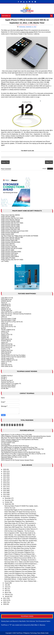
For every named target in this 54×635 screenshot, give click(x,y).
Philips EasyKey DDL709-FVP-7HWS (12, 259)
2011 (4, 598)
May (6, 588)
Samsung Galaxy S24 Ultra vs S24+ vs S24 (14, 450)
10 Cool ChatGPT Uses (8, 442)
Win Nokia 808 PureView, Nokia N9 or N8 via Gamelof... (20, 544)
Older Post (49, 162)
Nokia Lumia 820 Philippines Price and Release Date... (20, 571)
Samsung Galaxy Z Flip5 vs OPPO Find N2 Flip (15, 455)
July (6, 585)
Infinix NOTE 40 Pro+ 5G (8, 326)
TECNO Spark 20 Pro (7, 358)
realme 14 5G (5, 307)
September (8, 504)
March (7, 592)
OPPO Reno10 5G (6, 347)
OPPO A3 (4, 317)
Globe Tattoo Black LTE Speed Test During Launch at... (20, 511)
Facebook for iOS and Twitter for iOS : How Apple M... (20, 525)
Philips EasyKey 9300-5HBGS (10, 256)
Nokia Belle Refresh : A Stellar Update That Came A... (20, 579)
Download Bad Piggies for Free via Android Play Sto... (20, 510)
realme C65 (4, 323)
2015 (4, 490)
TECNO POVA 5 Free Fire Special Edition (13, 357)
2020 (4, 481)
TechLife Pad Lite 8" (7, 380)
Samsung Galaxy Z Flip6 (8, 320)
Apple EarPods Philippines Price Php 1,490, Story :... (20, 542)
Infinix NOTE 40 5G (7, 325)
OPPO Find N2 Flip (6, 458)
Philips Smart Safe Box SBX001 (10, 239)
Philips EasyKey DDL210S (9, 255)
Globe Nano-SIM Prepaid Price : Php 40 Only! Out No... (20, 527)
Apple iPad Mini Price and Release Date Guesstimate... (20, 536)
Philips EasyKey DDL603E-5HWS (11, 251)
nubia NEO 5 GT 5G (7, 298)
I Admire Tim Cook (9, 508)
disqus (44, 168)
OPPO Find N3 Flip (6, 344)
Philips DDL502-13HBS (8, 216)
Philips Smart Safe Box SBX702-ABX (12, 237)
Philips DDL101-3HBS (7, 250)
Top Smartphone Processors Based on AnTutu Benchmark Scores (20, 452)
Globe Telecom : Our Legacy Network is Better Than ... (20, 535)
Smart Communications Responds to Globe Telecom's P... (21, 529)
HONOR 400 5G (6, 306)
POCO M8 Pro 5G (6, 299)
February (7, 594)
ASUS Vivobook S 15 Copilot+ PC (11, 383)
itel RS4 (3, 328)
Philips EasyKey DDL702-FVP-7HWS (12, 218)
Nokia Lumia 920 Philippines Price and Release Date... (20, 573)
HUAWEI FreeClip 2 (7, 375)
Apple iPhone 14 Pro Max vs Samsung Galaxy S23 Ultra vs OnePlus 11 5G (23, 453)
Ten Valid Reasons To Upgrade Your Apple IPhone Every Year (19, 447)
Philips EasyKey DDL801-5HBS (10, 221)
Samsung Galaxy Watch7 (8, 385)
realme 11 (4, 363)
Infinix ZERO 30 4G (7, 366)
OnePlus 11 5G (5, 349)
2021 (4, 479)
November (8, 500)
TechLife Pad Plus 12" (7, 382)
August (7, 583)
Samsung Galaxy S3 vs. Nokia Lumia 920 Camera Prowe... (21, 562)
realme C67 (4, 342)
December (8, 498)
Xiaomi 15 (4, 302)
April (6, 590)
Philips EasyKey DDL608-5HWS (10, 242)
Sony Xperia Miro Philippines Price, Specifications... (19, 521)
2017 (4, 486)
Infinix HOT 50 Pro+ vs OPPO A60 (11, 312)
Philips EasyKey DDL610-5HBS (10, 224)
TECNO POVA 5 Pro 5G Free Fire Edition (13, 355)
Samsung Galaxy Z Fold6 (8, 318)
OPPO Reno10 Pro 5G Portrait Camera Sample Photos (17, 460)
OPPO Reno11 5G (6, 339)
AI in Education (5, 444)
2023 (4, 475)
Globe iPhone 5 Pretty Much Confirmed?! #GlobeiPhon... (21, 538)
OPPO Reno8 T (5, 353)
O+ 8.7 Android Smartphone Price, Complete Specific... (20, 567)
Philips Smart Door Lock (8, 245)
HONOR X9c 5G (6, 309)
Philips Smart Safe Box (8, 243)
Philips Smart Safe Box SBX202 (10, 228)
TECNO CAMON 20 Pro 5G (9, 360)
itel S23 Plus (4, 333)
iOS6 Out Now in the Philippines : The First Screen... (19, 531)
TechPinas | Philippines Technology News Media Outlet (32, 633)
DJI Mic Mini (4, 388)
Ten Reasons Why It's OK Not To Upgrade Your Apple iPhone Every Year (22, 449)
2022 (4, 477)
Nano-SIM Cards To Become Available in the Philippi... (20, 569)
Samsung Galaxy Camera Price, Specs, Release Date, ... (21, 581)
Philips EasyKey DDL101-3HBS (10, 226)
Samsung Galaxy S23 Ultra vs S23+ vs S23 (14, 457)
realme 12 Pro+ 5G (6, 334)
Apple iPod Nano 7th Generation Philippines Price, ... (20, 550)
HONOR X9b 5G (6, 341)
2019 (4, 483)
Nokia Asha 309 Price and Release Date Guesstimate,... (20, 513)
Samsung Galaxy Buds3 (8, 387)
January (7, 596)
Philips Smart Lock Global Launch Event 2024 (14, 231)
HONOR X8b (5, 337)
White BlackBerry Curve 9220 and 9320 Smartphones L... (21, 563)
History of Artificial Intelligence (10, 441)
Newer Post (5, 162)
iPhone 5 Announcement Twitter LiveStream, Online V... (20, 556)
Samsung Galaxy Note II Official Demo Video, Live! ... (20, 565)
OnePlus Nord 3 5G (7, 350)
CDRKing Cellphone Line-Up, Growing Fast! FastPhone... (21, 577)
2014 (4, 492)
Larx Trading (4, 261)
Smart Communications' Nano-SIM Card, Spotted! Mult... (21, 540)
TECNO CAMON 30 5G (8, 329)
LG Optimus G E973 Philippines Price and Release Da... (20, 519)
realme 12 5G (5, 331)
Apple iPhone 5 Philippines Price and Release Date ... (20, 554)
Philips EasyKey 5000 (7, 234)
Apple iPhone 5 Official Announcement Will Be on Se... (20, 558)
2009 (4, 602)
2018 (4, 485)
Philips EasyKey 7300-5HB (9, 247)
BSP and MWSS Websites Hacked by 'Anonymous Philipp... (22, 515)
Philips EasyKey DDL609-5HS (10, 232)
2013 (4, 494)
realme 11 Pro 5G (6, 361)
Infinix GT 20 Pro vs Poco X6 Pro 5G (12, 321)
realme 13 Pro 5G (6, 315)
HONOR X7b (5, 336)
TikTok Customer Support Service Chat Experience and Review (19, 439)
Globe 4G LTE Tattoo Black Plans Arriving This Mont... (20, 548)
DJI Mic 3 (4, 379)
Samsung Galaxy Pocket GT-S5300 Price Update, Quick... (21, 506)
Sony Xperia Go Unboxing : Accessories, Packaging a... (20, 517)
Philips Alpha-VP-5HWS (8, 258)
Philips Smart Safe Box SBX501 (10, 215)
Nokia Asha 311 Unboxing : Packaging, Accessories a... (20, 560)
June (6, 587)
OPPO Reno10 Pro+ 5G (8, 345)
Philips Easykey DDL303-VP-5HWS (11, 248)
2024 (4, 473)
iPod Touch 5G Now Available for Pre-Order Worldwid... (20, 546)
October (7, 502)
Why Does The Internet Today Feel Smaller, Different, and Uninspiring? (22, 438)
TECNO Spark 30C (6, 310)
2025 (4, 471)
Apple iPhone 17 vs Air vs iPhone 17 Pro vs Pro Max (16, 434)
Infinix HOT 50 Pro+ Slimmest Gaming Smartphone (16, 314)
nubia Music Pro (6, 304)
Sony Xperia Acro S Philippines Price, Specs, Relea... (20, 575)
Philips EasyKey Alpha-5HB (9, 240)
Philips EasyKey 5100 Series (9, 253)
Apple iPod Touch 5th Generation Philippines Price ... (20, 552)
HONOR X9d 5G (6, 301)
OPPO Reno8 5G (6, 352)
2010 (4, 600)
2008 (4, 604)
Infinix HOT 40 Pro (6, 364)
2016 (4, 488)
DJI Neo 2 (4, 377)
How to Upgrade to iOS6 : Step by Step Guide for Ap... (20, 533)
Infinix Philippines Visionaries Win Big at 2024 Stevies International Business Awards (26, 436)
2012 (4, 496)
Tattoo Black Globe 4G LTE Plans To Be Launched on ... (20, 523)
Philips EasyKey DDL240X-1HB (10, 229)
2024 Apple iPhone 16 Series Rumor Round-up (15, 446)
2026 (4, 469)
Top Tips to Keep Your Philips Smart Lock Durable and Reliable (19, 235)
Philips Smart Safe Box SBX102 (10, 220)
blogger (50, 168)
